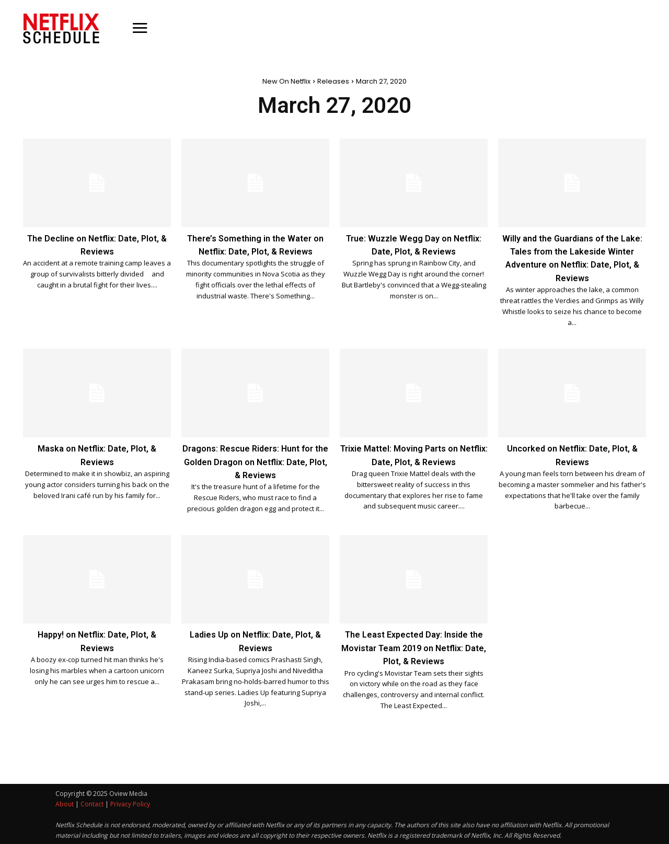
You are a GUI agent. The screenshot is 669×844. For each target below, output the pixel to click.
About (64, 803)
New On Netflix (286, 81)
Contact (91, 803)
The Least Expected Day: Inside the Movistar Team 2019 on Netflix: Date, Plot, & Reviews (413, 646)
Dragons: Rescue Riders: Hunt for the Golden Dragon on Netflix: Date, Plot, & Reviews (255, 460)
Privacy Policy (130, 803)
